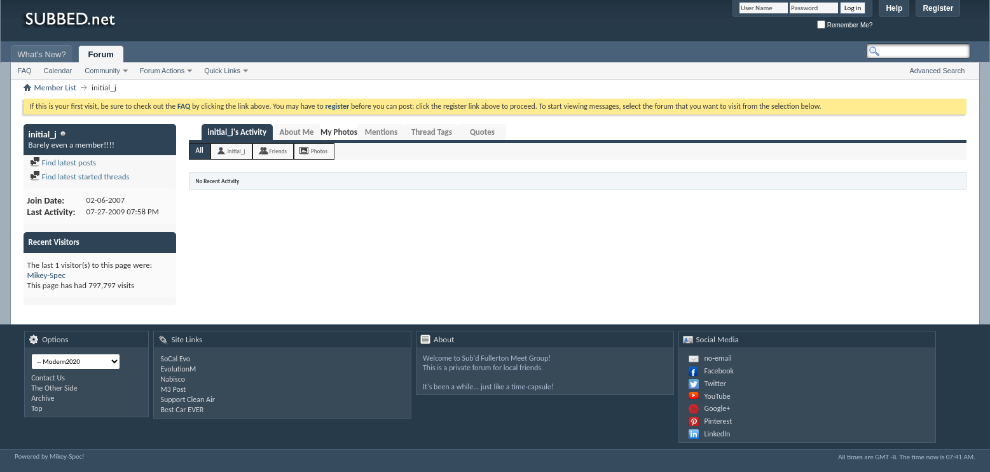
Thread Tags (431, 132)
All (199, 150)
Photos (319, 151)
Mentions (381, 132)
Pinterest (718, 421)
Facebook (719, 370)
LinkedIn (718, 433)
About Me (296, 132)
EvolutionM (178, 368)
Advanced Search (937, 70)
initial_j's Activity (237, 132)
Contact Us (48, 377)
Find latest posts (63, 162)
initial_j (236, 151)
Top (36, 408)
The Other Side (54, 388)
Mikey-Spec (46, 275)
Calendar (58, 70)
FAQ (25, 70)
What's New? (42, 54)
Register (938, 8)
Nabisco (172, 379)
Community (102, 70)
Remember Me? (844, 25)
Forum (100, 54)
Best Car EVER (181, 409)
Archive (42, 398)
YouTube (718, 396)
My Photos (338, 132)
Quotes (482, 132)
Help (894, 8)
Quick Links (222, 70)
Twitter (715, 383)
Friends (278, 151)
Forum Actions (162, 70)
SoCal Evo (175, 358)
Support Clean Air (187, 399)
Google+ (718, 408)
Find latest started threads (80, 176)
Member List (55, 87)
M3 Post (173, 389)
